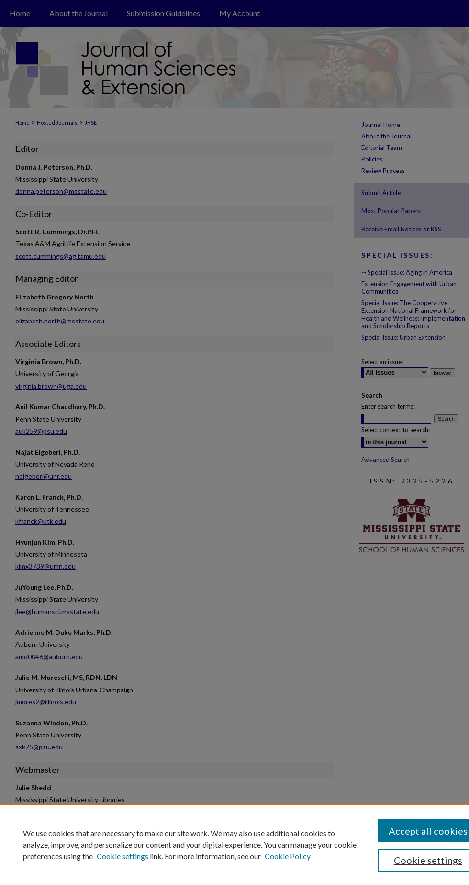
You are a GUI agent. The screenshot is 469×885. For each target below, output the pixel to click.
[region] (234, 844)
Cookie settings (122, 856)
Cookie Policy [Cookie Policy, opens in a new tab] (288, 856)
